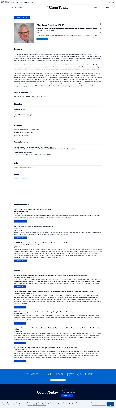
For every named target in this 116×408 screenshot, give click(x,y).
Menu (96, 8)
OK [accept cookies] (110, 404)
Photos (17, 178)
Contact (42, 39)
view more (20, 287)
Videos (25, 178)
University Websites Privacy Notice (37, 405)
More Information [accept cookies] (99, 404)
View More (20, 221)
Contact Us (64, 392)
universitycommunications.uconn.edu (70, 391)
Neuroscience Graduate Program (23, 167)
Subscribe (67, 395)
